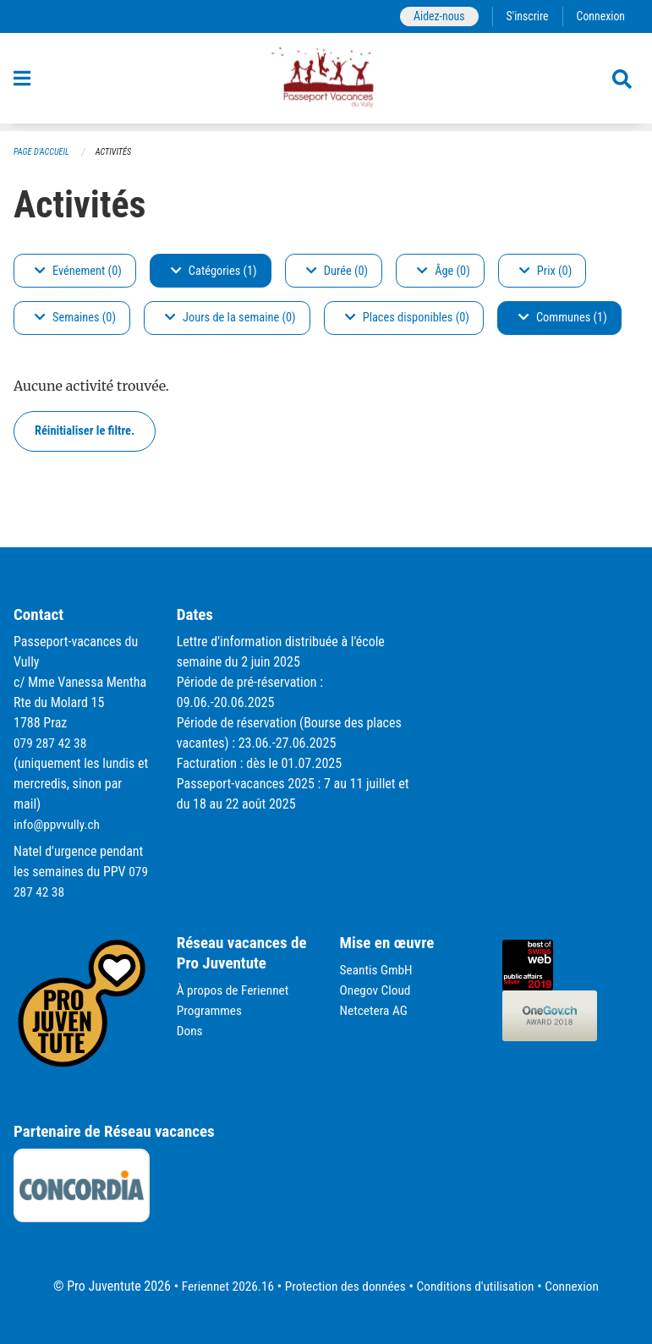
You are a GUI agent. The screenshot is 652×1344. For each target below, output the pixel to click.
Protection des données (344, 1286)
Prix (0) (546, 271)
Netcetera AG (375, 1010)
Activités (118, 152)
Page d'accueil (43, 152)
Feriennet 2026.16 (221, 1286)
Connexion (599, 16)
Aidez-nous (434, 16)
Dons (190, 1031)
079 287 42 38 (52, 743)
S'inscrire (524, 16)
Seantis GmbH (378, 970)
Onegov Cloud (377, 990)
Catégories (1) (214, 271)
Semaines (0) (75, 318)
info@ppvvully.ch (58, 824)
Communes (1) (562, 318)
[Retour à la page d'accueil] (326, 82)
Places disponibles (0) (407, 318)
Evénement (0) (78, 271)
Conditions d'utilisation (479, 1286)
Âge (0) (443, 271)
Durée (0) (337, 271)
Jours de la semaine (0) (230, 318)
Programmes (211, 1010)
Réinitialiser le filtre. (84, 431)
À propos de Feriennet (235, 990)
